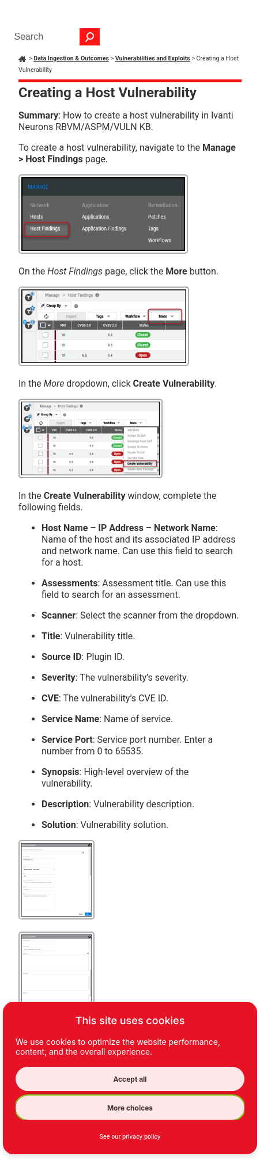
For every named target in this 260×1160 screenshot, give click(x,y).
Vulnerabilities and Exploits (152, 58)
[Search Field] (54, 37)
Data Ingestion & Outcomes (71, 58)
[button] (90, 37)
